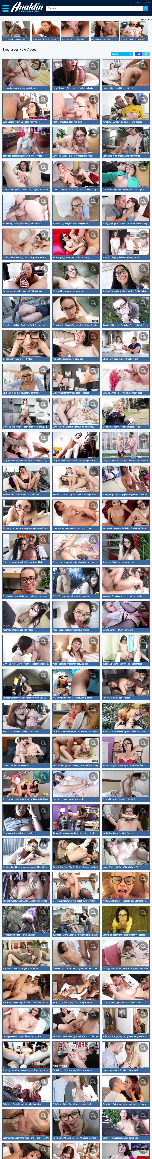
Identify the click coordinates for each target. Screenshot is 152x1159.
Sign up (137, 2)
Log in (147, 2)
